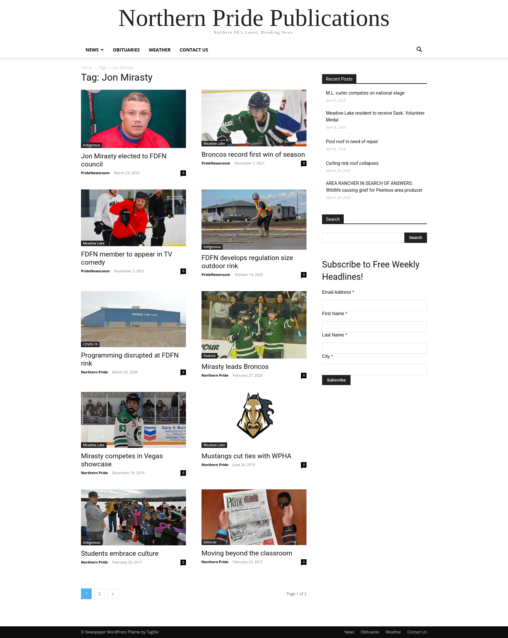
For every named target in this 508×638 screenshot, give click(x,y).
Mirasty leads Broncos (235, 366)
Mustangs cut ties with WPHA (247, 456)
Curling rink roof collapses (352, 163)
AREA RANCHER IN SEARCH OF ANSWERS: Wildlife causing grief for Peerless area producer (374, 187)
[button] (419, 50)
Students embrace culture (119, 553)
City (327, 356)
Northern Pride (94, 372)
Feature (209, 355)
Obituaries (126, 50)
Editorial (209, 542)
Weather (159, 50)
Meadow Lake (214, 143)
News (92, 50)
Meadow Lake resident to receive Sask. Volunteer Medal (375, 116)
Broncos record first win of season (253, 154)
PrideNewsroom (95, 172)
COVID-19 (90, 344)
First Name (334, 313)
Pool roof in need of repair (352, 141)
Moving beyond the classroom (247, 553)
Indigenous (91, 145)
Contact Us (193, 50)
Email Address (338, 292)
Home (86, 67)
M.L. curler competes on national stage (365, 93)
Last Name (334, 334)
